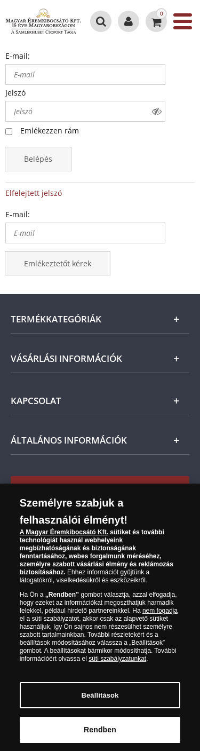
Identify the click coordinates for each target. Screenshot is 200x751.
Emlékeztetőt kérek (57, 263)
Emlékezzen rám (49, 130)
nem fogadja (160, 617)
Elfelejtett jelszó (33, 193)
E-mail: (17, 56)
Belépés (38, 159)
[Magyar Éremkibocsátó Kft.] (43, 21)
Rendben (100, 736)
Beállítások (99, 702)
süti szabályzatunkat (117, 665)
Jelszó (15, 93)
